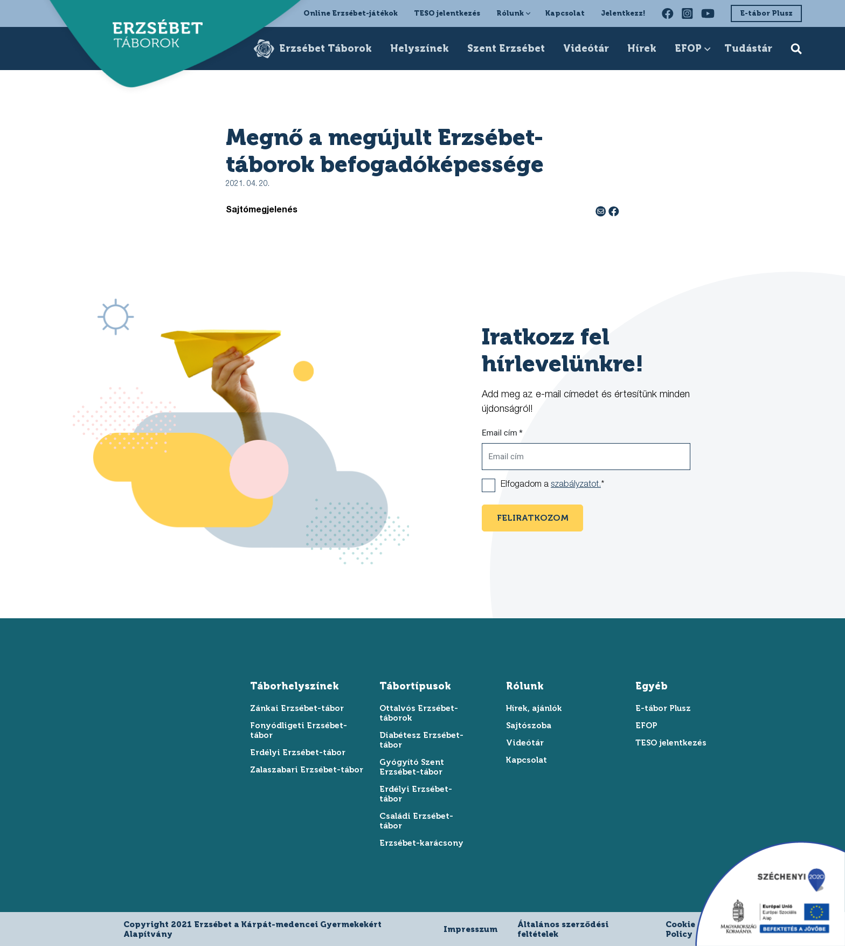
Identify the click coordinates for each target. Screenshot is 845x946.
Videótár (586, 48)
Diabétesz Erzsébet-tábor (421, 740)
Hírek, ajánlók (534, 708)
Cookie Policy (680, 929)
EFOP (688, 48)
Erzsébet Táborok (325, 48)
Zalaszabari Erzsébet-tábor (306, 770)
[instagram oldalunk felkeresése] (687, 13)
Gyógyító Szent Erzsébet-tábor (411, 767)
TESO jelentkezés (447, 13)
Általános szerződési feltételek (562, 929)
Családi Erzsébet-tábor (416, 821)
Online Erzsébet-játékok (350, 13)
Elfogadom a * (552, 485)
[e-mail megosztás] (601, 211)
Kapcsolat (565, 13)
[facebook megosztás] (613, 211)
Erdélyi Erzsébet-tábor (297, 752)
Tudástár (748, 48)
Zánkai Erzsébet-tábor (297, 708)
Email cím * (502, 433)
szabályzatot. (576, 485)
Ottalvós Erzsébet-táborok (418, 713)
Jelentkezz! (623, 13)
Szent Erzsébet (506, 48)
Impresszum (470, 929)
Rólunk (510, 13)
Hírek (641, 48)
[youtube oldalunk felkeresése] (708, 13)
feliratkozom (533, 518)
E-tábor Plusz (766, 13)
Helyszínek (419, 48)
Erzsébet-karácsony (421, 843)
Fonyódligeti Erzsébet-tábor (298, 730)
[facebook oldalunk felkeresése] (668, 13)
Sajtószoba (528, 725)
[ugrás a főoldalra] (152, 35)
